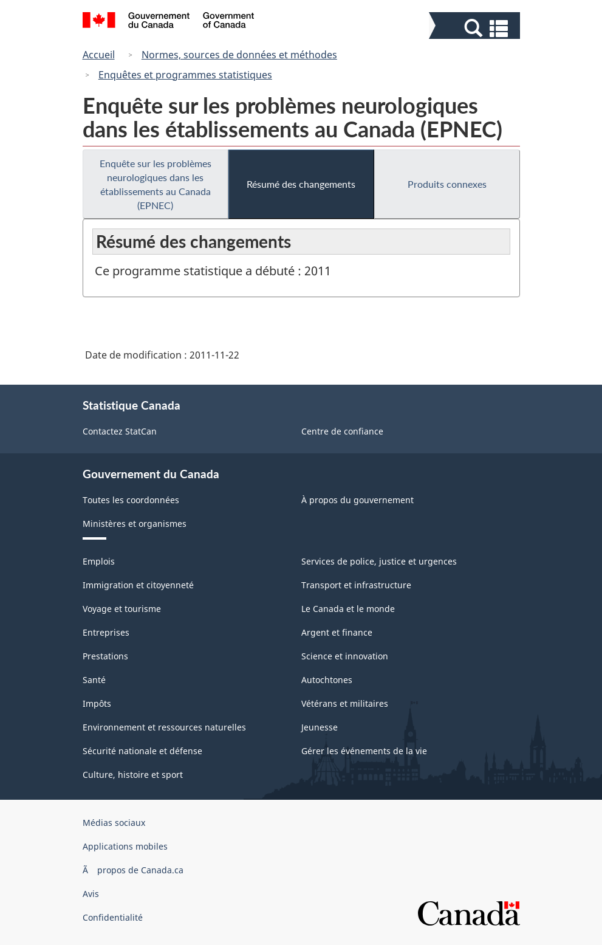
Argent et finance (336, 632)
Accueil (99, 54)
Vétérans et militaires (344, 703)
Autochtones (326, 680)
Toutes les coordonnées (131, 500)
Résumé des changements (301, 184)
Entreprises (106, 632)
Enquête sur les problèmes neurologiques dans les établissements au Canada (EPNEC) (155, 184)
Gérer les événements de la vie (364, 751)
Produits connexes (447, 184)
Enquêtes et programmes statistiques (185, 74)
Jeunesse (319, 727)
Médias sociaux (114, 822)
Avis (91, 893)
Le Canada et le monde (348, 608)
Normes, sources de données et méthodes (239, 54)
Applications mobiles (125, 846)
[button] (476, 28)
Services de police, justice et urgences (379, 561)
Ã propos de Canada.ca (133, 870)
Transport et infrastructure (356, 585)
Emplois (99, 561)
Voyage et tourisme (122, 608)
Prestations (105, 656)
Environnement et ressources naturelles (164, 727)
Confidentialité (113, 917)
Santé (94, 680)
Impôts (97, 703)
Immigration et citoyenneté (138, 585)
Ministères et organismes (134, 523)
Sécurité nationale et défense (142, 751)
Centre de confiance (342, 431)
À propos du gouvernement (357, 500)
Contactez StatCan (120, 431)
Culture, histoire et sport (133, 774)
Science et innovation (344, 656)
